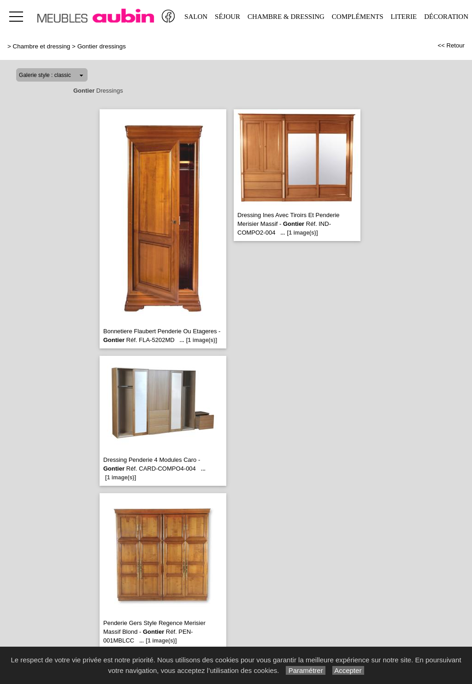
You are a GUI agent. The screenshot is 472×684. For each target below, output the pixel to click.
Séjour (227, 16)
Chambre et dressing (42, 46)
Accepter (348, 670)
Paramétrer (305, 670)
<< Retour (451, 45)
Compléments (358, 16)
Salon (195, 16)
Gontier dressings (101, 46)
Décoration (446, 16)
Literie (404, 16)
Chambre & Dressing (286, 16)
